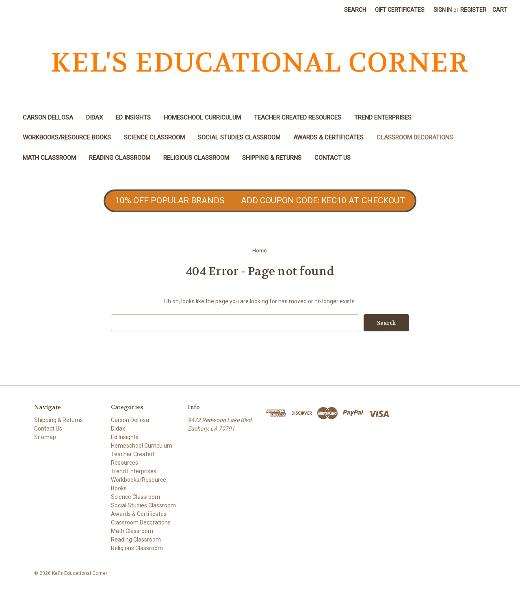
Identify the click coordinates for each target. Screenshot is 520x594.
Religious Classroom (196, 157)
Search (355, 10)
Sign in (442, 10)
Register (473, 10)
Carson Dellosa (48, 117)
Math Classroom (49, 157)
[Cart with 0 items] (499, 10)
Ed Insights (133, 117)
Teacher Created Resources (297, 117)
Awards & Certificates (328, 137)
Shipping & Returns (271, 157)
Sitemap (45, 437)
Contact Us (332, 157)
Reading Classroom (119, 157)
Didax (94, 117)
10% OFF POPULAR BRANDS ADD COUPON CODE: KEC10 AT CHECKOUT (260, 200)
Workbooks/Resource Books (67, 137)
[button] (260, 200)
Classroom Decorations (415, 137)
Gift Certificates (400, 10)
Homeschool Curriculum (202, 117)
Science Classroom (154, 137)
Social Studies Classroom (239, 137)
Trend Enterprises (383, 117)
